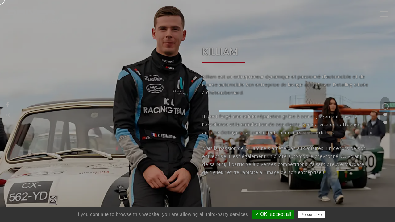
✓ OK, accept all (273, 214)
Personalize (311, 214)
